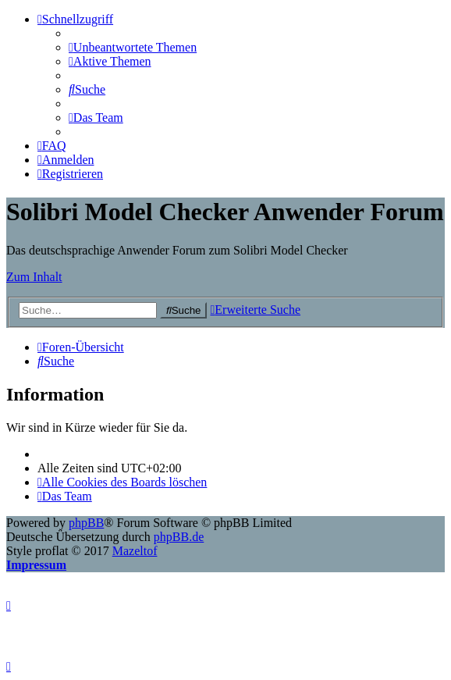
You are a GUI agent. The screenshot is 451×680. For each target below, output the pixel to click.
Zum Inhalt (34, 276)
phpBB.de (179, 536)
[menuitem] (133, 47)
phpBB (86, 522)
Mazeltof (135, 550)
